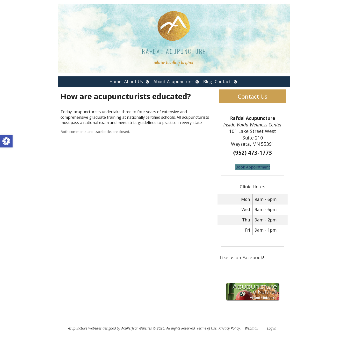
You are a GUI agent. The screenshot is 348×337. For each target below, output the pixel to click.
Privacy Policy (229, 328)
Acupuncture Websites (85, 328)
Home (115, 81)
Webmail (251, 328)
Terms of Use (207, 328)
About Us (133, 81)
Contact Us (252, 96)
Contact (223, 81)
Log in (271, 328)
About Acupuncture (173, 81)
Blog (207, 81)
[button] (6, 141)
